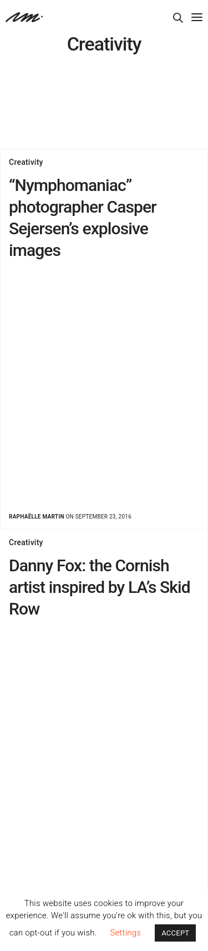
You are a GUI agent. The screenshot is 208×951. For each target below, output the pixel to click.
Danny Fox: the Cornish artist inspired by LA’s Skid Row (99, 587)
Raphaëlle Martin (36, 517)
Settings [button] (125, 933)
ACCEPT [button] (175, 933)
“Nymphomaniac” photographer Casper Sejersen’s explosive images (82, 217)
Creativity (26, 162)
